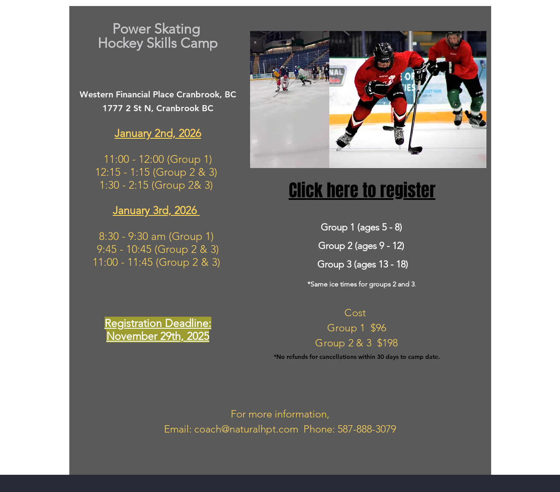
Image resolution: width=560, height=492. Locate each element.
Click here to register (362, 190)
